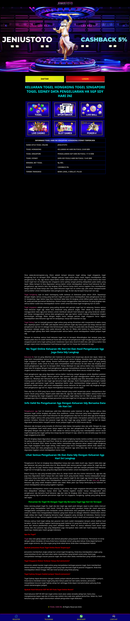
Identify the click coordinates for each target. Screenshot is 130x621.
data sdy (96, 480)
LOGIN (85, 78)
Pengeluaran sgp (31, 411)
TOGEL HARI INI (56, 607)
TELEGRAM (49, 617)
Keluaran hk (29, 357)
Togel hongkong (30, 294)
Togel (26, 539)
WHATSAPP (81, 617)
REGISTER (16, 617)
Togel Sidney (29, 322)
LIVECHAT (113, 617)
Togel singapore (30, 307)
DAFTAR (45, 78)
